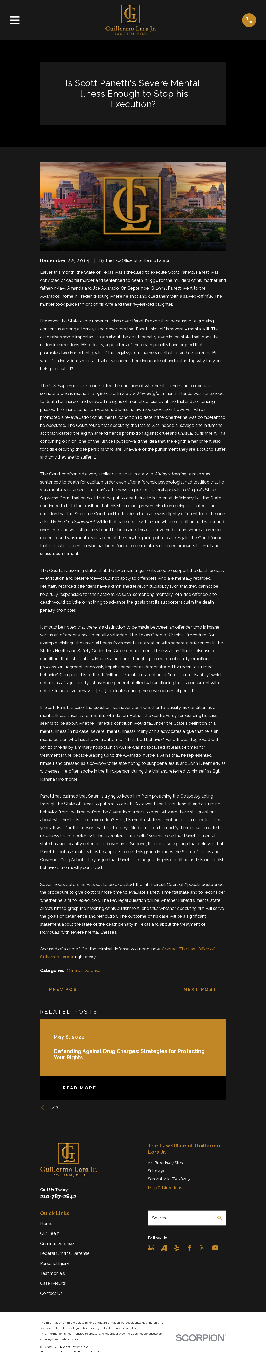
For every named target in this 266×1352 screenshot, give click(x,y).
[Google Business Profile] (151, 1248)
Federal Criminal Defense (65, 1253)
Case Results (53, 1283)
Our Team (50, 1233)
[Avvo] (164, 1248)
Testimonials (52, 1273)
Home (46, 1223)
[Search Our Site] (219, 1218)
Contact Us (51, 1293)
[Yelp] (177, 1248)
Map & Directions (165, 1187)
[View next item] (65, 1107)
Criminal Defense (84, 970)
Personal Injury (54, 1263)
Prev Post (65, 989)
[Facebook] (190, 1248)
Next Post (200, 989)
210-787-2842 (58, 1196)
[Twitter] (202, 1248)
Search (159, 1217)
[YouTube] (215, 1248)
